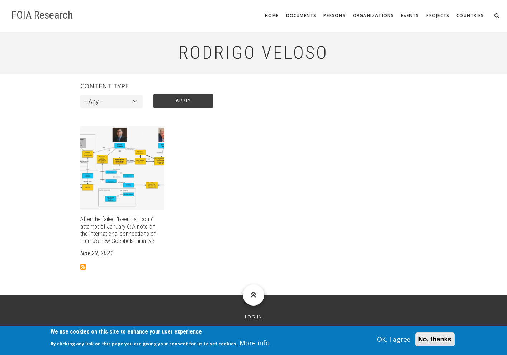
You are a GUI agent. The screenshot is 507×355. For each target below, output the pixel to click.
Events (410, 16)
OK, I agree (394, 341)
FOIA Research (42, 15)
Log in (253, 317)
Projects (438, 16)
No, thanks (434, 341)
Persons (334, 16)
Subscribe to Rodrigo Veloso (83, 267)
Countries (470, 16)
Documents (301, 16)
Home (272, 16)
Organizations (373, 16)
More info (255, 344)
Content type (104, 86)
